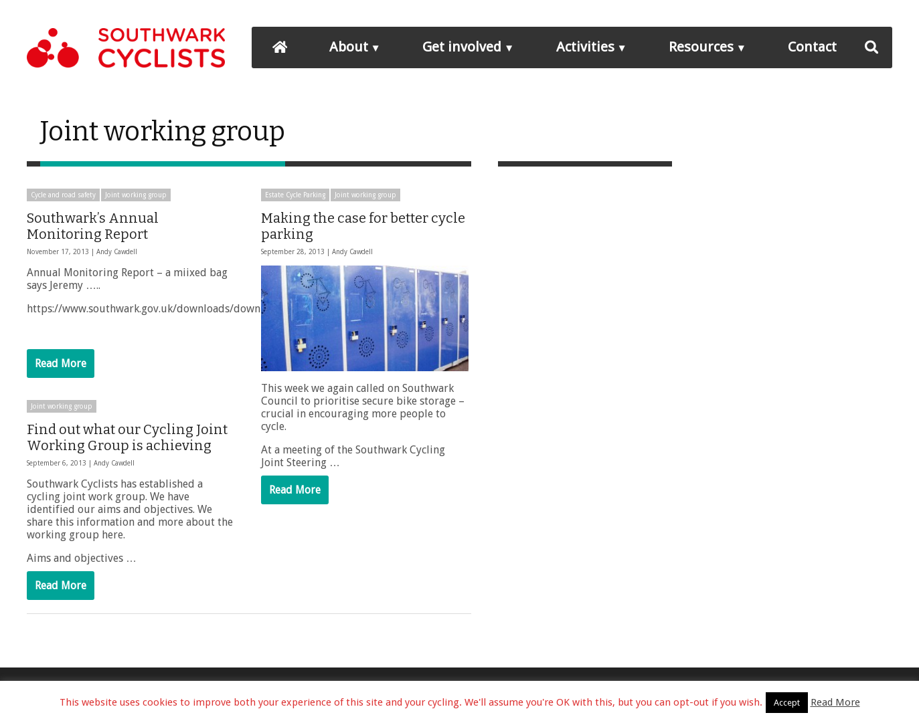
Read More (60, 363)
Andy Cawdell (116, 251)
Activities (585, 47)
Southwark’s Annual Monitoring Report (93, 226)
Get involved (461, 47)
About (348, 47)
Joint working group (136, 195)
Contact (812, 47)
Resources (701, 47)
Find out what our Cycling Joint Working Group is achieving (127, 437)
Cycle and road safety (63, 195)
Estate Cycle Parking (295, 195)
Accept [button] (787, 703)
